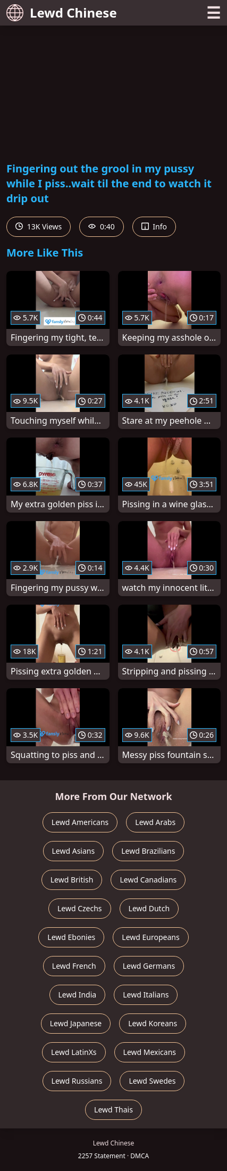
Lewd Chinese (61, 12)
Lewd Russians (77, 1081)
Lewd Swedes (152, 1081)
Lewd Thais (113, 1109)
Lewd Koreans (152, 1023)
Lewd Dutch (149, 908)
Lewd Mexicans (149, 1052)
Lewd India (77, 994)
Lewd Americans (80, 822)
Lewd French (74, 966)
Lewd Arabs (155, 822)
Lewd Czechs (79, 908)
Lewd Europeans (150, 937)
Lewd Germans (149, 966)
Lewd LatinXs (74, 1052)
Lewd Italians (146, 994)
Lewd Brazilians (148, 851)
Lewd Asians (73, 851)
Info (154, 226)
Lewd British (72, 880)
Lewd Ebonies (71, 937)
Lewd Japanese (76, 1023)
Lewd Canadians (148, 880)
